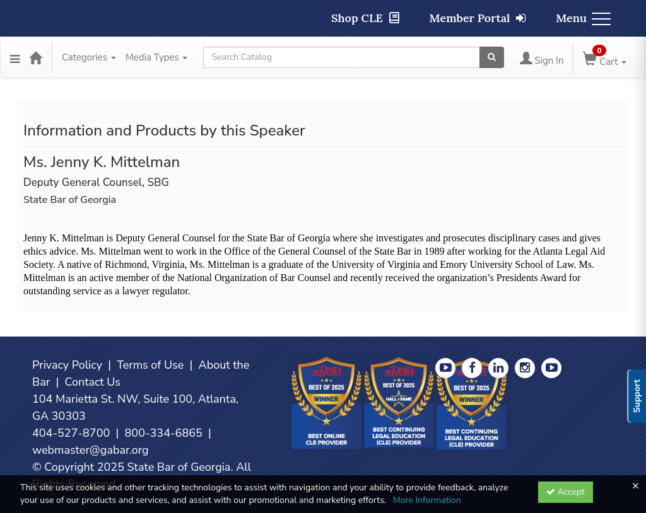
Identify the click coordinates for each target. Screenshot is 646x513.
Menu (583, 18)
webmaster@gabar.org (90, 450)
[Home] (35, 57)
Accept (565, 492)
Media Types (156, 57)
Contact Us (92, 381)
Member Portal (478, 18)
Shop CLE (365, 18)
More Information (427, 500)
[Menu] (15, 57)
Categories (89, 57)
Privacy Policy (67, 364)
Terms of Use (150, 364)
